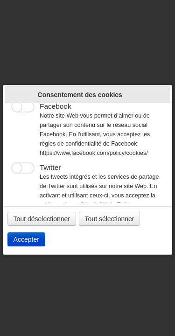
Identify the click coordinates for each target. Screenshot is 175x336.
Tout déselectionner (42, 219)
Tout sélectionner (109, 219)
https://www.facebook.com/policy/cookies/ (94, 153)
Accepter (26, 239)
